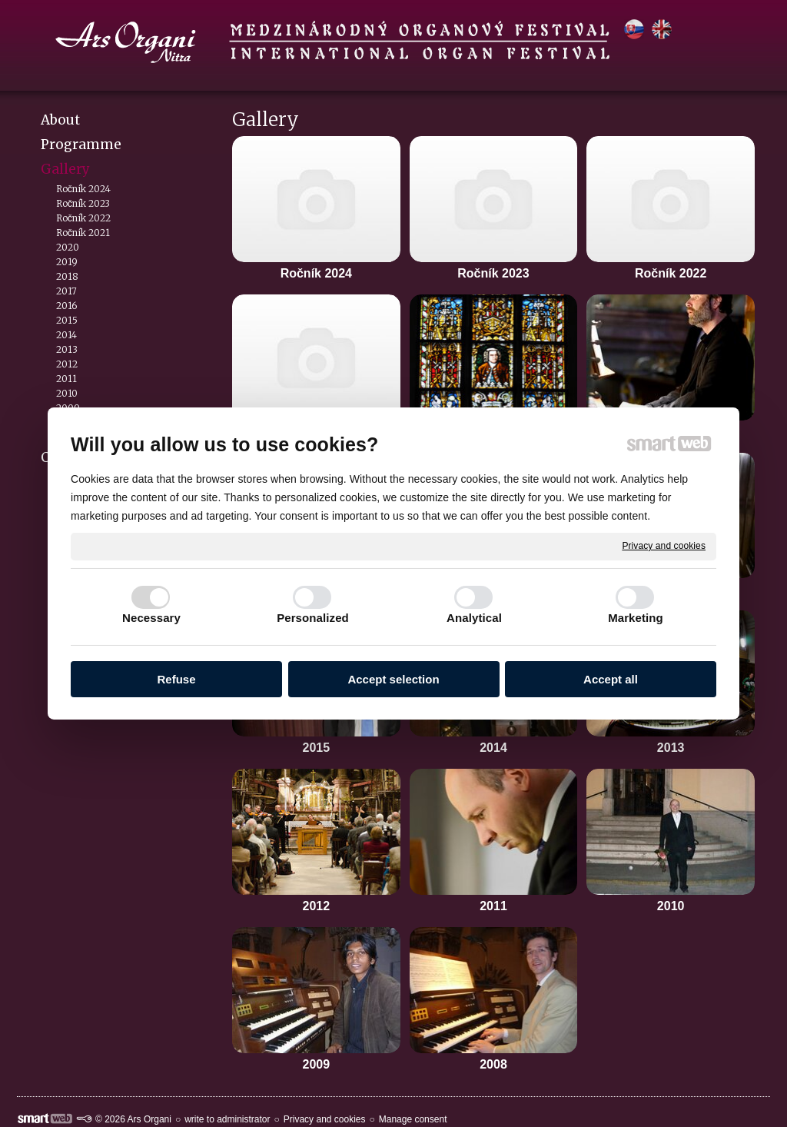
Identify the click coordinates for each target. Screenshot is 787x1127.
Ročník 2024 (316, 273)
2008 (493, 1064)
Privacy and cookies (664, 545)
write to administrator (227, 1119)
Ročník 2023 (493, 273)
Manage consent (413, 1119)
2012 (316, 906)
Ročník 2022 (670, 273)
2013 (671, 747)
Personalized (313, 617)
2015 (316, 747)
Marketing (635, 617)
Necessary (151, 617)
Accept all (610, 679)
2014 (493, 747)
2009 (316, 1064)
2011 (493, 906)
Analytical (474, 617)
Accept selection (393, 679)
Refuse (176, 679)
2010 (671, 906)
